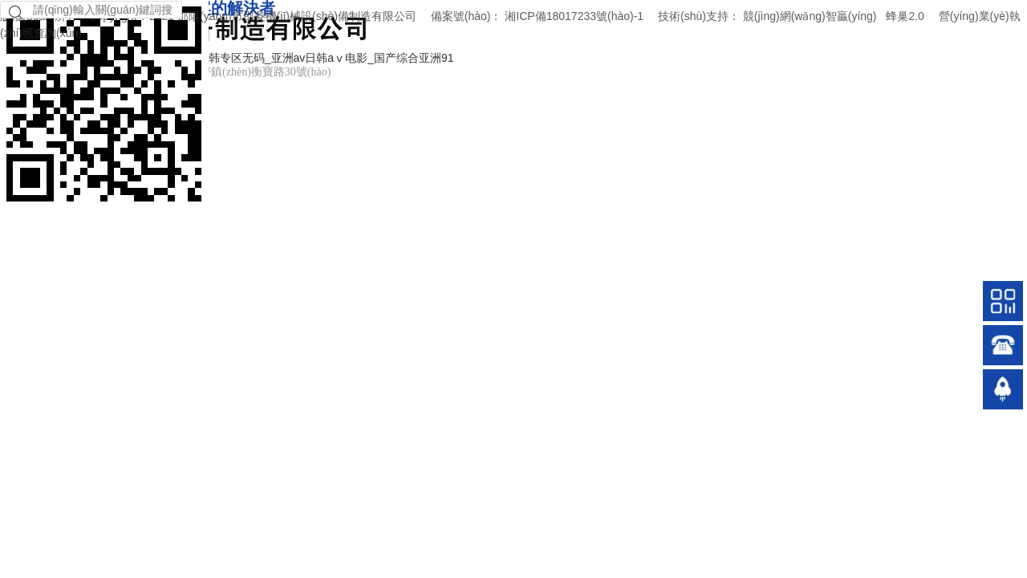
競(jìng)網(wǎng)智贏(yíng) (810, 16)
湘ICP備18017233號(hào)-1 (574, 16)
